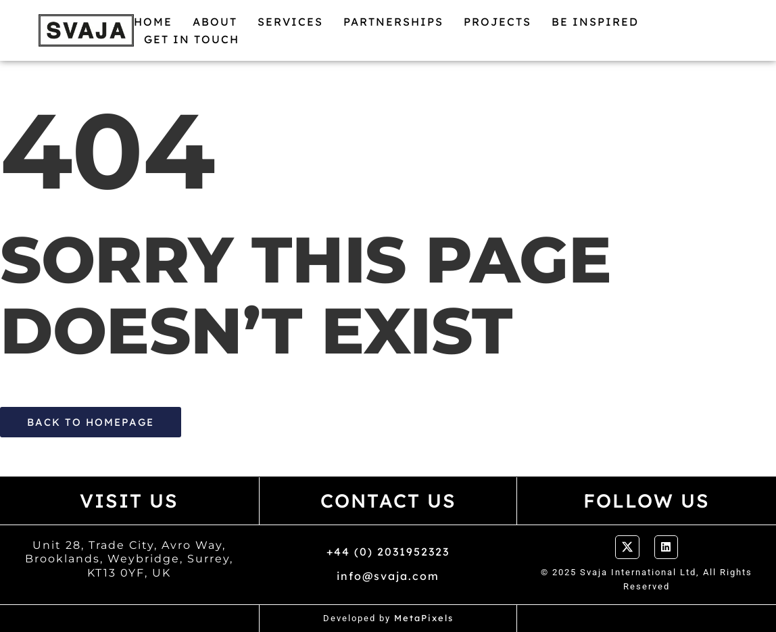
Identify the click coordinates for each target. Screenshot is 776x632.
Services (290, 21)
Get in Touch (191, 39)
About (215, 21)
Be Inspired (595, 21)
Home (153, 21)
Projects (497, 21)
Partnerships (393, 21)
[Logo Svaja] (86, 30)
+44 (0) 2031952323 (388, 551)
